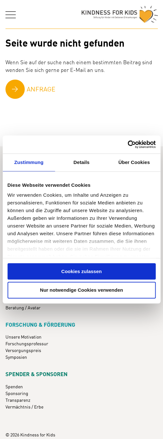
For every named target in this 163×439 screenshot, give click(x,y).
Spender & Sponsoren (36, 374)
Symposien (16, 357)
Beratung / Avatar (23, 308)
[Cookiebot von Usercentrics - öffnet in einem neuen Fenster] (127, 144)
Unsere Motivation (23, 337)
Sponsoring (16, 394)
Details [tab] (82, 162)
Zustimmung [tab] (28, 162)
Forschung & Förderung (40, 325)
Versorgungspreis (23, 351)
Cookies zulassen (81, 271)
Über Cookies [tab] (134, 162)
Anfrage (41, 89)
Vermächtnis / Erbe (24, 407)
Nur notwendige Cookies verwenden (81, 290)
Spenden (14, 387)
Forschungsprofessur (26, 344)
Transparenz (17, 400)
